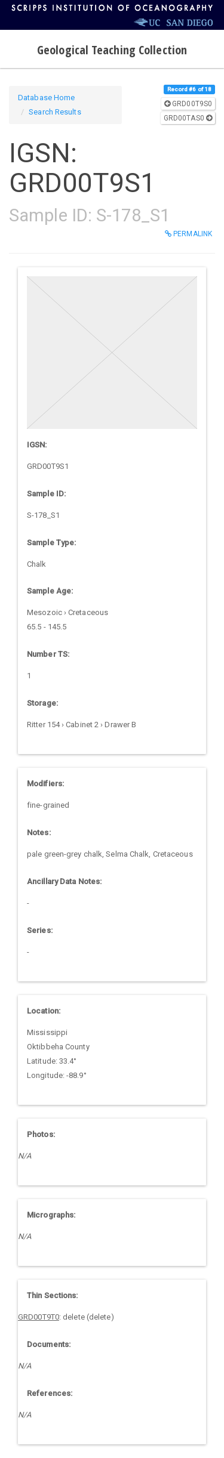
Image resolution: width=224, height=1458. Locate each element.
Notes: (39, 832)
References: (49, 1393)
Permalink (188, 234)
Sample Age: (50, 590)
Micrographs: (51, 1214)
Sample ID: (46, 493)
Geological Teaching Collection (112, 50)
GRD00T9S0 (188, 104)
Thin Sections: (52, 1295)
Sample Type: (51, 542)
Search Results (55, 111)
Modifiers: (45, 783)
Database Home (46, 97)
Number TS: (48, 654)
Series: (40, 930)
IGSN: (37, 444)
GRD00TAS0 (188, 118)
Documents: (48, 1344)
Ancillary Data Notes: (64, 881)
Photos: (41, 1134)
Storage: (42, 703)
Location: (43, 1010)
